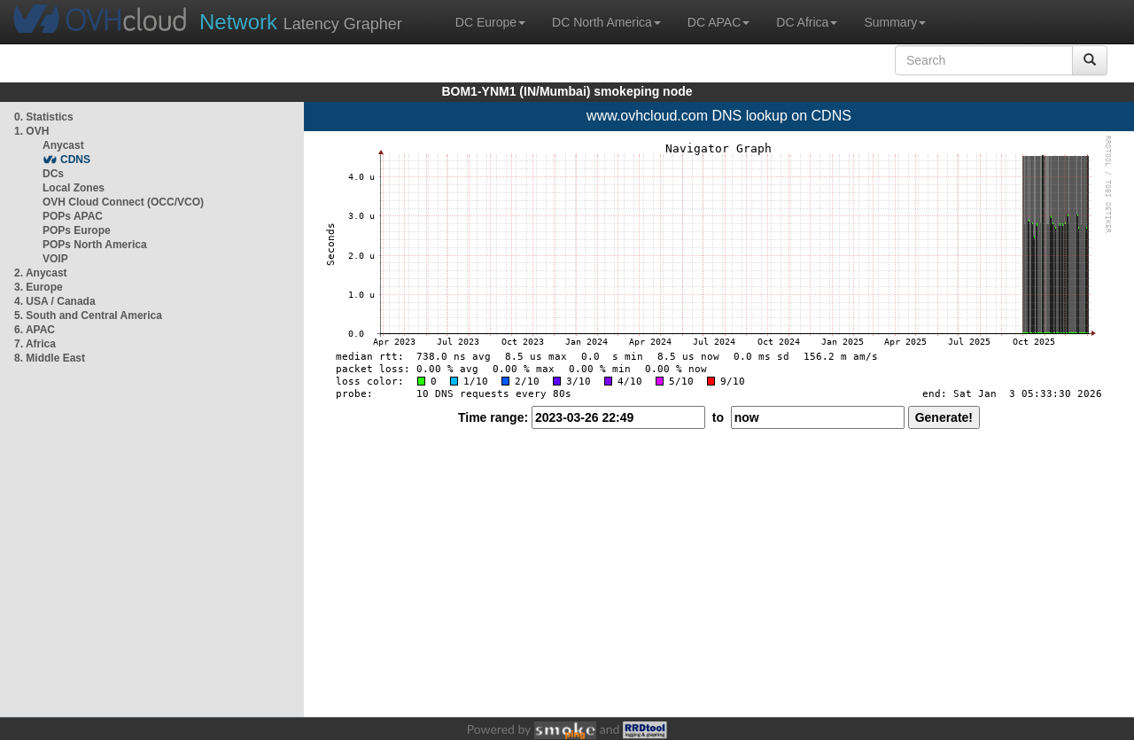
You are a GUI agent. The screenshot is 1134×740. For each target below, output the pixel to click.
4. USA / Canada (55, 301)
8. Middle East (49, 358)
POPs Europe (77, 230)
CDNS (75, 159)
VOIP (55, 259)
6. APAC (34, 329)
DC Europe (490, 22)
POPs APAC (73, 216)
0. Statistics (44, 117)
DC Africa (806, 22)
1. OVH (31, 131)
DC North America (606, 22)
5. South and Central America (88, 315)
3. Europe (38, 287)
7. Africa (35, 344)
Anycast (63, 145)
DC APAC (718, 22)
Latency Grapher (300, 22)
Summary (895, 22)
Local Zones (74, 188)
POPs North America (95, 244)
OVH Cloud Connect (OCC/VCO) (123, 202)
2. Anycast (40, 273)
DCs (53, 173)
